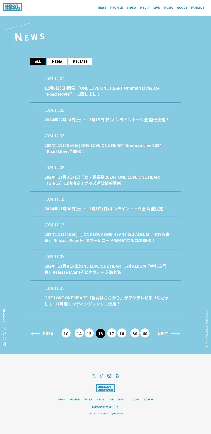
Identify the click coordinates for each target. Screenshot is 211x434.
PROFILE (74, 399)
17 (111, 333)
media (57, 61)
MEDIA (100, 399)
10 (66, 333)
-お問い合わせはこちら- (105, 406)
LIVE (111, 399)
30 (134, 333)
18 (121, 333)
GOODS (135, 399)
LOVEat (148, 399)
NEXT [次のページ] (163, 333)
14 (79, 333)
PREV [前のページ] (48, 333)
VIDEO (88, 399)
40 (144, 333)
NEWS (61, 399)
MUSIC (122, 399)
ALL (38, 61)
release (80, 61)
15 (89, 333)
